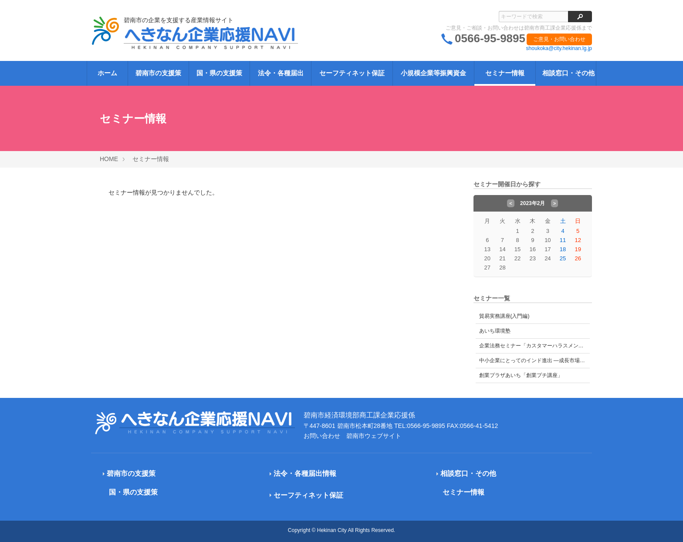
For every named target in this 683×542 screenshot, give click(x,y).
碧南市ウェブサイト (373, 435)
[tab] (167, 473)
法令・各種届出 (281, 73)
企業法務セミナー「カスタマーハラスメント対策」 (534, 346)
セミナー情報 (504, 73)
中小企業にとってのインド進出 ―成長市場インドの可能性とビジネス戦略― (534, 360)
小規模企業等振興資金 (433, 73)
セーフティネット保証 (352, 73)
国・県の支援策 (219, 73)
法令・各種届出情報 (305, 473)
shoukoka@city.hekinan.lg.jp (559, 48)
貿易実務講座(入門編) (504, 316)
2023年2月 (532, 203)
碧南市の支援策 (158, 73)
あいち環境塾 (495, 331)
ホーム (107, 73)
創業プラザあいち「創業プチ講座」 (521, 375)
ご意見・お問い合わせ (559, 39)
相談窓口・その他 (568, 73)
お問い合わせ (322, 435)
